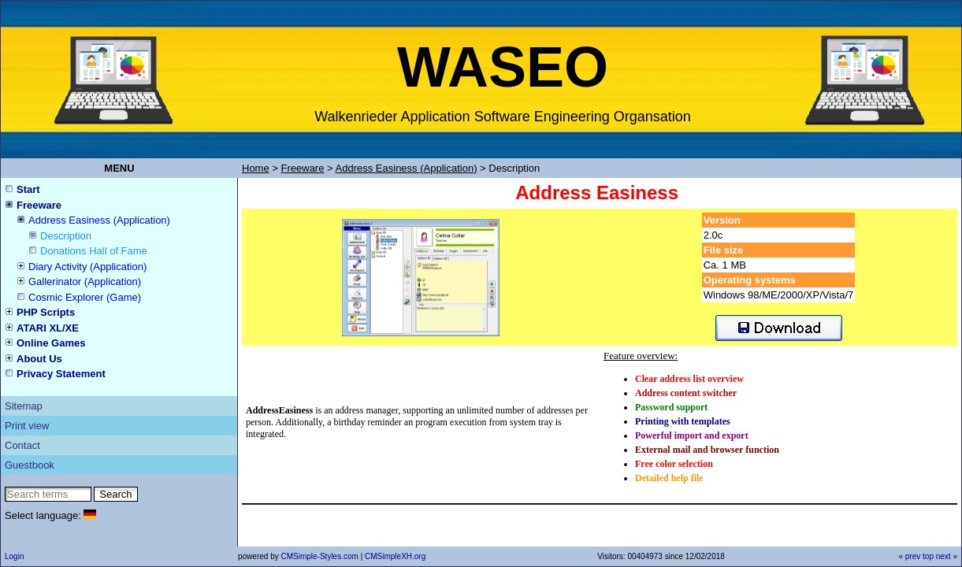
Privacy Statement (61, 374)
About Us (39, 359)
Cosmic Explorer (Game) (84, 297)
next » (946, 556)
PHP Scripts (46, 312)
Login (14, 556)
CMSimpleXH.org (395, 556)
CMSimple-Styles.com (320, 556)
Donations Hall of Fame (93, 251)
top (928, 556)
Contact (22, 445)
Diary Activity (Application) (87, 266)
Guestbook (29, 465)
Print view (27, 426)
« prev (909, 556)
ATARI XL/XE (48, 328)
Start (28, 189)
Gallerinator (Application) (84, 281)
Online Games (51, 343)
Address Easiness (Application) (99, 220)
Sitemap (24, 406)
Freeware (39, 205)
